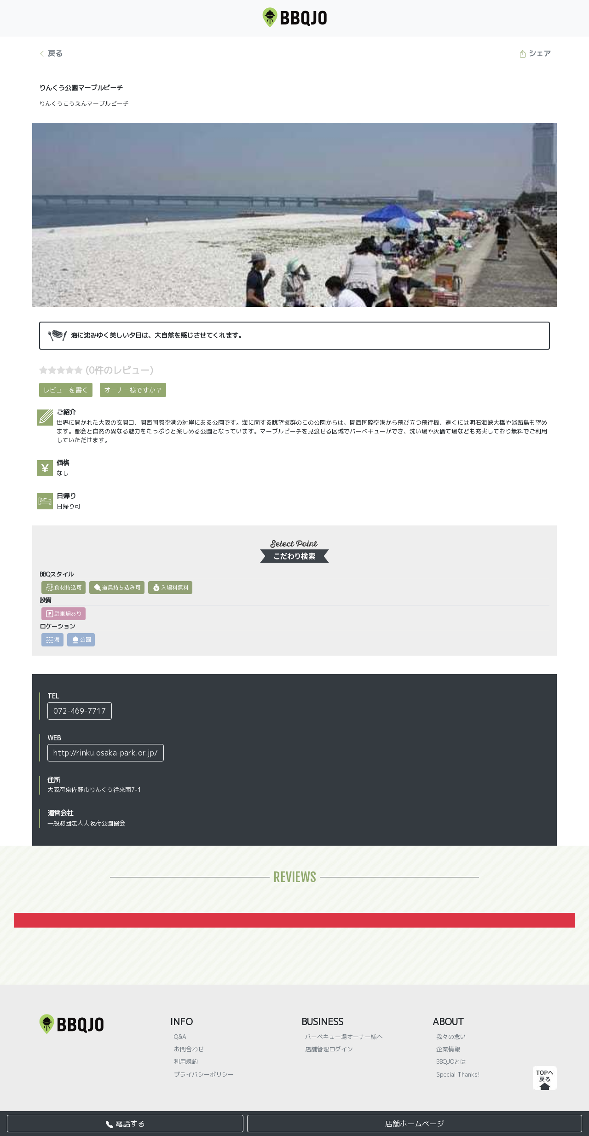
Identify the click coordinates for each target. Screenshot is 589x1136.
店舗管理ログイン (329, 1049)
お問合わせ (189, 1049)
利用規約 (186, 1061)
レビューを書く (65, 390)
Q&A (180, 1036)
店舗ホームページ (414, 1124)
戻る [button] (50, 53)
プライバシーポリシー (204, 1074)
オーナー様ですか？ (133, 390)
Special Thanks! (458, 1074)
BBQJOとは (451, 1061)
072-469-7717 (79, 711)
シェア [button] (535, 53)
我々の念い (451, 1036)
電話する (125, 1124)
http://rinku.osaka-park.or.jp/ (105, 753)
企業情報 (448, 1049)
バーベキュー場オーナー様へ (344, 1036)
